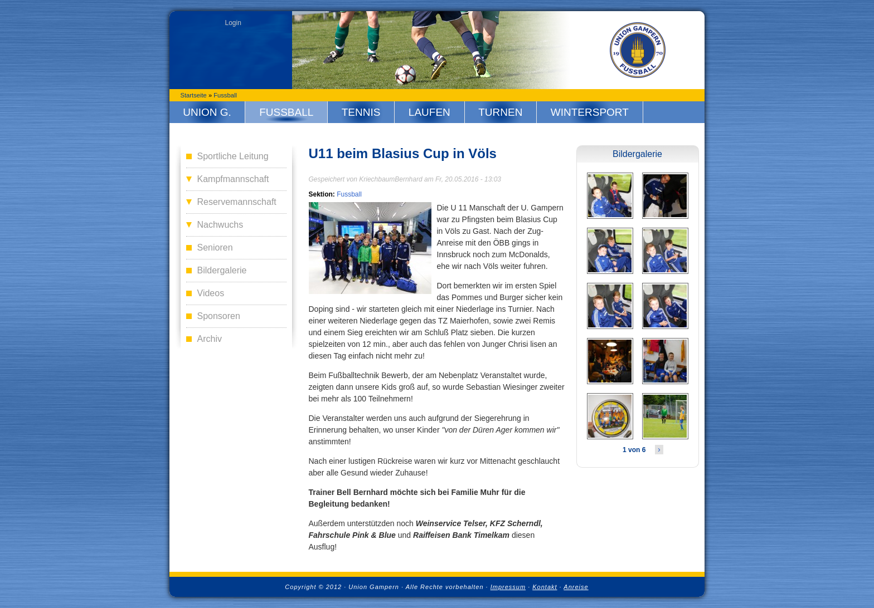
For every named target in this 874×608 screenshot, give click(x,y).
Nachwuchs (220, 224)
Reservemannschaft (236, 202)
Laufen (429, 112)
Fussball (225, 95)
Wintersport (590, 112)
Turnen (500, 112)
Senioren (215, 247)
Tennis (361, 112)
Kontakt (544, 587)
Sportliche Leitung (233, 156)
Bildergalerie (222, 270)
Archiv (209, 339)
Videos (211, 293)
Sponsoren (218, 316)
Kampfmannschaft (233, 179)
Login (233, 23)
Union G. (207, 112)
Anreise (576, 587)
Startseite (194, 95)
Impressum (508, 587)
